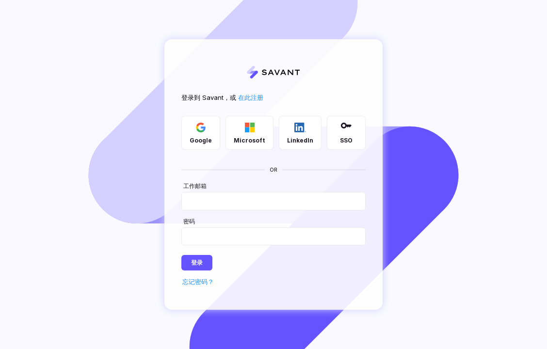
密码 (189, 221)
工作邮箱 (195, 186)
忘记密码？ (198, 282)
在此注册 (250, 97)
